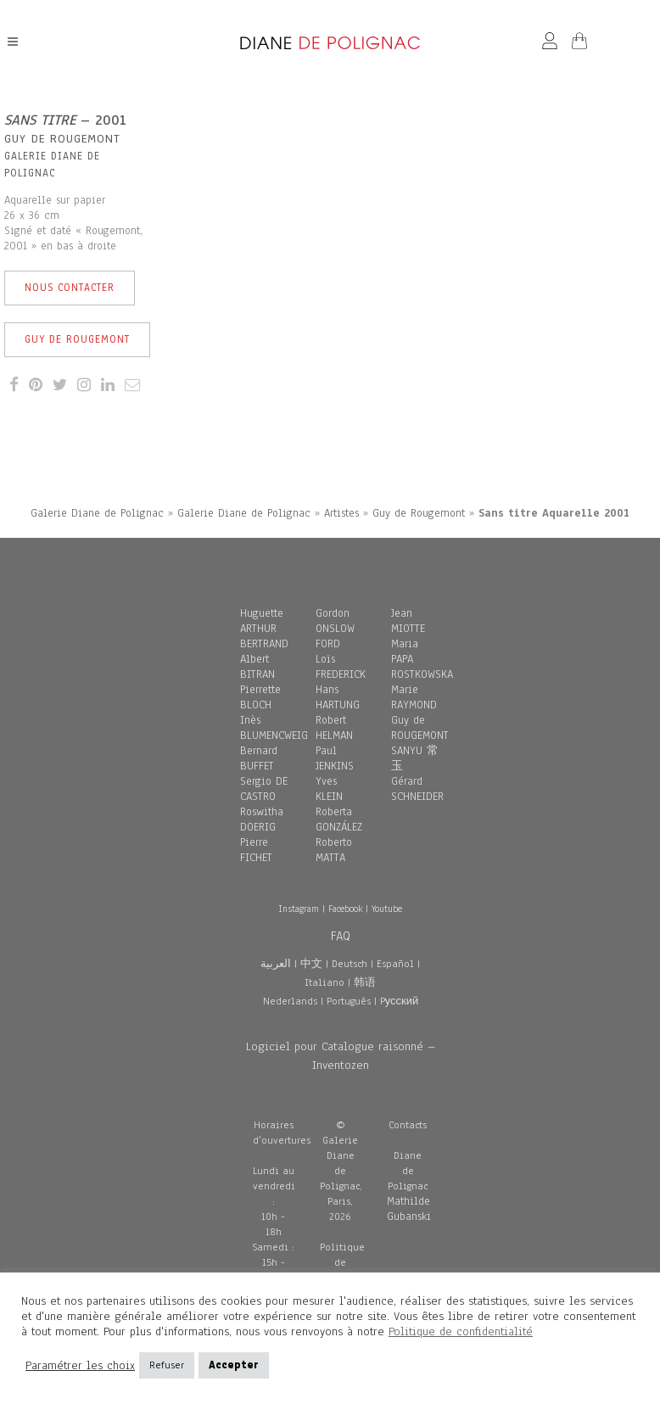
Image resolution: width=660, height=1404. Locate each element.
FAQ (340, 935)
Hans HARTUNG (338, 697)
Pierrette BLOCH (260, 697)
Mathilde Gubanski (409, 1209)
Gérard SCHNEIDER (417, 789)
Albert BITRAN (257, 667)
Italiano (324, 982)
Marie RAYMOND (414, 697)
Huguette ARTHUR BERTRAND (264, 629)
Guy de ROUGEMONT (420, 728)
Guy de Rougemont (77, 339)
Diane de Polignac (408, 1171)
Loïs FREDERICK (341, 667)
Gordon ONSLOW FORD (335, 629)
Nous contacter (70, 287)
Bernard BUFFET (258, 758)
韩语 (365, 982)
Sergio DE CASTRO (264, 789)
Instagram (298, 908)
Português (349, 1001)
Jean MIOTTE (408, 621)
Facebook (345, 908)
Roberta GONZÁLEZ (339, 819)
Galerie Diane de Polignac (97, 513)
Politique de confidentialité (461, 1331)
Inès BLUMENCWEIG (274, 728)
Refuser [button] (166, 1365)
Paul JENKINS (335, 758)
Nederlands (290, 1001)
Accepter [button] (234, 1365)
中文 (311, 963)
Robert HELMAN (334, 728)
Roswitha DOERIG (261, 819)
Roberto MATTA (334, 850)
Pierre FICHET (256, 850)
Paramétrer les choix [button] (80, 1365)
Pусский (399, 1001)
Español (395, 963)
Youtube (387, 908)
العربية (275, 963)
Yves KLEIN (329, 789)
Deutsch (349, 963)
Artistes (341, 513)
